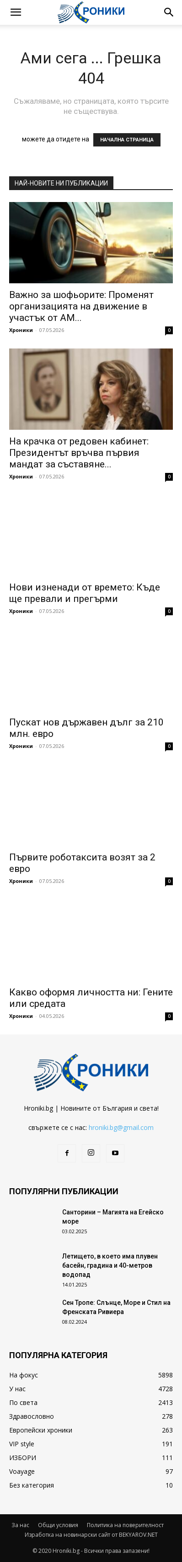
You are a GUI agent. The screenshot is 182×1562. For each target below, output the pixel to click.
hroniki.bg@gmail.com (121, 1127)
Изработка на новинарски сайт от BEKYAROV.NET (91, 1535)
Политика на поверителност (125, 1525)
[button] (15, 12)
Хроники (21, 329)
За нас (20, 1525)
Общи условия (58, 1525)
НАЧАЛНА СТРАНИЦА (127, 140)
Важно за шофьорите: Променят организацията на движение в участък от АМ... (81, 306)
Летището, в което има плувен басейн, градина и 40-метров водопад (110, 1265)
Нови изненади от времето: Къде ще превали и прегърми (84, 593)
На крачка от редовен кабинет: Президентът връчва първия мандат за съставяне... (79, 453)
